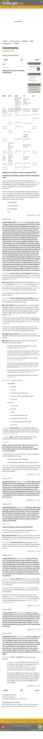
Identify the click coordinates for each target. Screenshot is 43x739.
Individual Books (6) (35, 92)
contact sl (14, 722)
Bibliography (33, 80)
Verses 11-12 (6, 478)
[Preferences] (41, 7)
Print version (33, 76)
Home (5, 41)
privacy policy (18, 720)
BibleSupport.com (14, 698)
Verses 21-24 (6, 633)
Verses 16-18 (6, 555)
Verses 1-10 (6, 219)
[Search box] (33, 69)
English (24, 41)
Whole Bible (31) (34, 87)
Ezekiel (16, 43)
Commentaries (15, 41)
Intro (3, 64)
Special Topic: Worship (28, 330)
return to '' (34, 215)
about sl (22, 722)
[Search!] (38, 69)
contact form (27, 726)
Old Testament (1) (34, 89)
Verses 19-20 (6, 609)
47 (37, 60)
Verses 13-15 (6, 504)
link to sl (28, 722)
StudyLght (9, 3)
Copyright (32, 78)
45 (6, 60)
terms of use (7, 720)
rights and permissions (31, 720)
